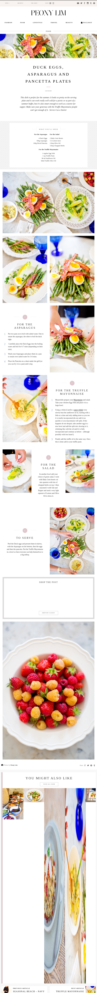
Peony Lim (14, 765)
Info (6, 3)
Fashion (8, 22)
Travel (54, 22)
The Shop (34, 3)
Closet (87, 22)
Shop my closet (48, 613)
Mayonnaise (78, 400)
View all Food (49, 784)
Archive (20, 3)
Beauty (69, 22)
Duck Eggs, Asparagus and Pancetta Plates (48, 74)
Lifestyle (38, 22)
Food (22, 22)
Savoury (48, 91)
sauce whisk (78, 410)
